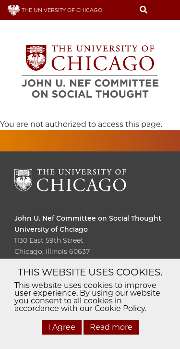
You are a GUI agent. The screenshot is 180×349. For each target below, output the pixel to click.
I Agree (61, 327)
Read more (111, 327)
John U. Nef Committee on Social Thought (87, 218)
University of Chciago (51, 229)
